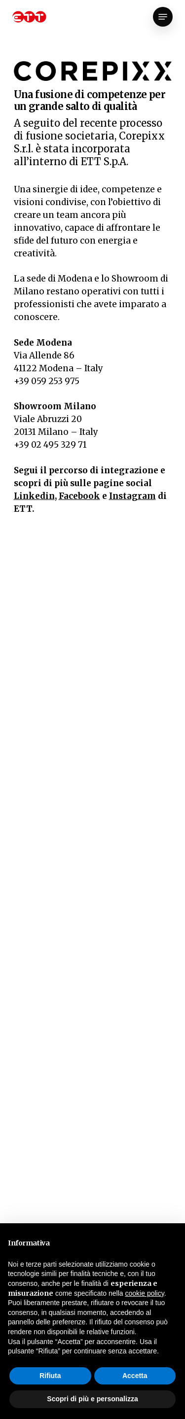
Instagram (132, 496)
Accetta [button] (135, 1376)
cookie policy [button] (144, 1293)
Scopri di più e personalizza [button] (92, 1399)
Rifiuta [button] (50, 1376)
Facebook (79, 496)
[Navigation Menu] (163, 17)
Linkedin (34, 496)
